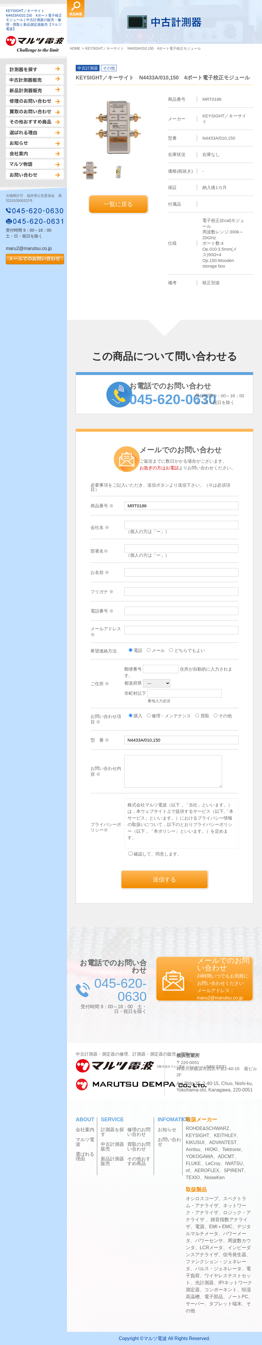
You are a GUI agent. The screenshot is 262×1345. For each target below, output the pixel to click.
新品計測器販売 (35, 90)
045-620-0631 (35, 221)
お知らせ (35, 143)
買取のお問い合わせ (35, 111)
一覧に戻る (118, 204)
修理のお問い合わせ (35, 101)
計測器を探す (35, 69)
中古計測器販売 (35, 80)
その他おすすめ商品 (35, 122)
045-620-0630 (35, 211)
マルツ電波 (85, 1142)
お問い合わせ (35, 174)
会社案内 (35, 153)
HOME (75, 48)
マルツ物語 (35, 164)
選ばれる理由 (35, 132)
